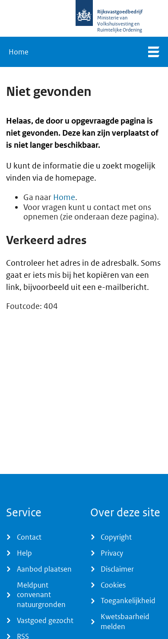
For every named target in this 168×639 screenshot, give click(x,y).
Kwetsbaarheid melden (125, 621)
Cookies (113, 585)
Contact (29, 537)
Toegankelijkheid (128, 600)
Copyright (116, 537)
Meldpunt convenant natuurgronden (41, 595)
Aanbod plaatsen (44, 569)
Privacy (112, 553)
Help (24, 553)
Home (19, 52)
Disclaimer (117, 569)
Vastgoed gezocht (45, 620)
